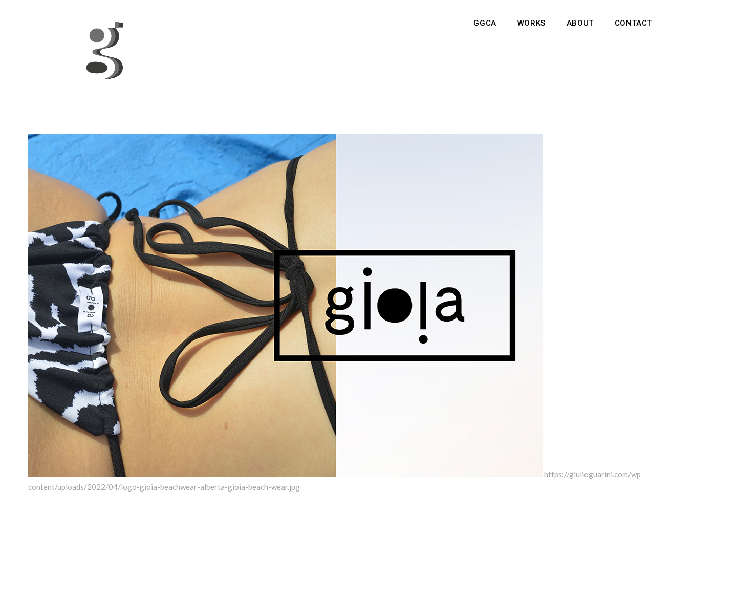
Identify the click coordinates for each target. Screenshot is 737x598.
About (580, 23)
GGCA (484, 23)
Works (531, 23)
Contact (633, 23)
